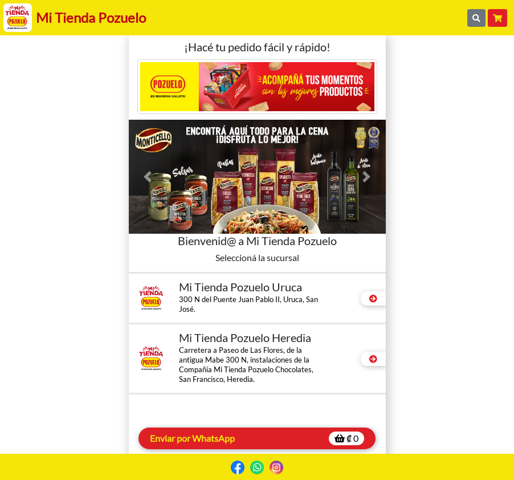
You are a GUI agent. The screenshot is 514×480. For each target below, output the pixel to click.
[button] (148, 177)
